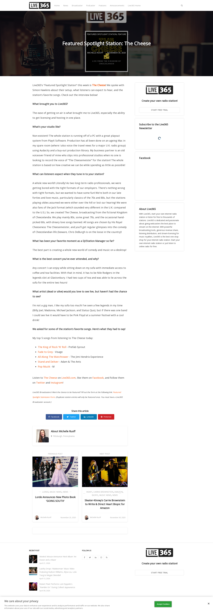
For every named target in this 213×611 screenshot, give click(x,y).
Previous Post (55, 453)
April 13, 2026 (44, 578)
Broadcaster (77, 5)
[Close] (209, 604)
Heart (89, 492)
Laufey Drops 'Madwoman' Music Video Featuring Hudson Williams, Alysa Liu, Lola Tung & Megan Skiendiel (57, 571)
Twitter (40, 382)
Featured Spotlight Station (102, 34)
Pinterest (106, 416)
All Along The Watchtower (53, 356)
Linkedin (89, 416)
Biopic (95, 495)
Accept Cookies (163, 604)
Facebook (98, 377)
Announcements (117, 5)
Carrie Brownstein (103, 492)
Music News (56, 492)
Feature (122, 34)
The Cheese (99, 85)
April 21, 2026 (44, 563)
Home (57, 5)
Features (102, 5)
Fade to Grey (45, 351)
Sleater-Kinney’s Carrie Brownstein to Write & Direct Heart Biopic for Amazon (105, 504)
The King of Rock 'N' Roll (52, 347)
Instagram (57, 382)
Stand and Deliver (48, 361)
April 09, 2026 (44, 591)
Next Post (105, 453)
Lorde (45, 492)
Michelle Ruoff (67, 431)
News (65, 5)
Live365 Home (134, 5)
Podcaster (90, 5)
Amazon (118, 492)
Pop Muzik (44, 366)
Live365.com (68, 377)
